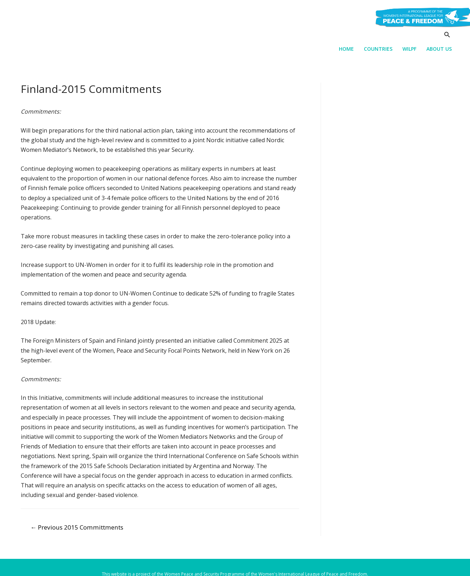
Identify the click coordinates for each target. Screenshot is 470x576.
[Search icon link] (447, 34)
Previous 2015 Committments (76, 527)
